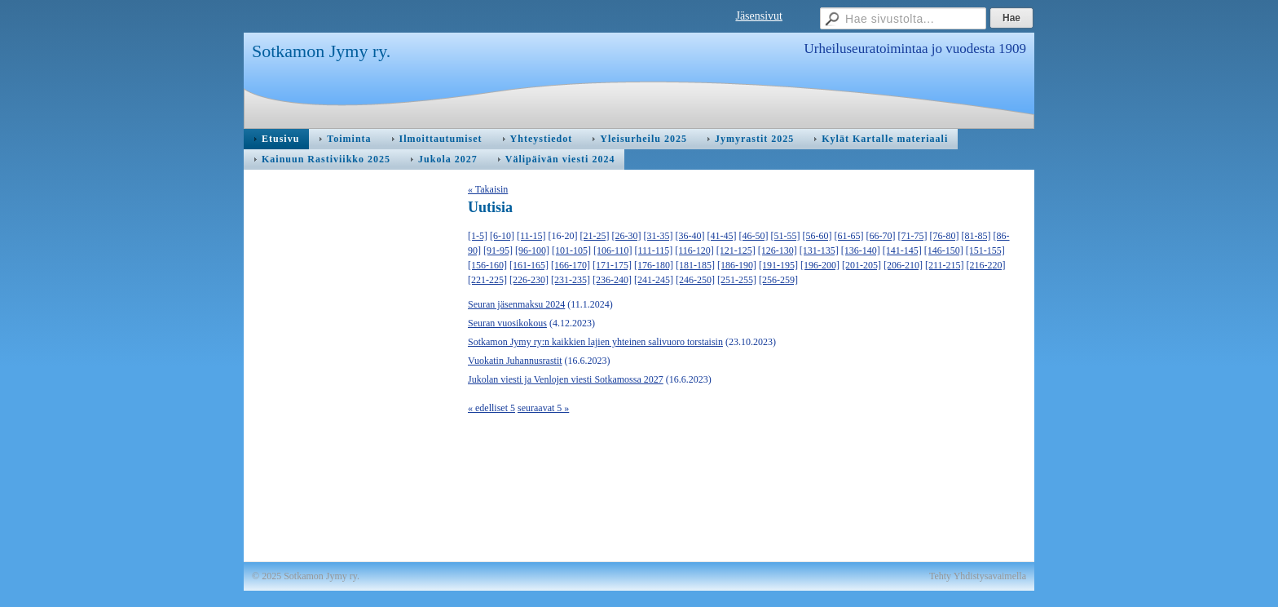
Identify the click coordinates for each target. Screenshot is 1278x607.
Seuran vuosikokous (507, 323)
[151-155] (985, 250)
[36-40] (690, 235)
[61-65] (849, 235)
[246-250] (695, 280)
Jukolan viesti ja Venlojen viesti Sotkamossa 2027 (565, 379)
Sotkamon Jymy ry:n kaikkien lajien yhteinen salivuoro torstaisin (595, 342)
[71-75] (913, 235)
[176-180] (653, 265)
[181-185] (695, 265)
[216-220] (986, 265)
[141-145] (902, 250)
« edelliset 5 (491, 408)
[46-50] (754, 235)
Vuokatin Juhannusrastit (515, 360)
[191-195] (778, 265)
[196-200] (820, 265)
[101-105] (571, 250)
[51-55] (785, 235)
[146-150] (943, 250)
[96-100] (532, 250)
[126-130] (777, 250)
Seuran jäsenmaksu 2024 (516, 304)
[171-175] (612, 265)
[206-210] (903, 265)
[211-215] (944, 265)
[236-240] (612, 280)
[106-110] (612, 250)
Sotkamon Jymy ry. (321, 51)
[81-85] (976, 235)
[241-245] (653, 280)
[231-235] (570, 280)
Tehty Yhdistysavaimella (977, 576)
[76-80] (944, 235)
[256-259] (778, 280)
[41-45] (722, 235)
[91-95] (498, 250)
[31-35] (658, 235)
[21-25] (595, 235)
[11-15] (531, 235)
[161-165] (529, 265)
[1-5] (477, 235)
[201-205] (861, 265)
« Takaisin (488, 189)
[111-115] (654, 250)
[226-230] (529, 280)
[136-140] (860, 250)
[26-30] (626, 235)
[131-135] (819, 250)
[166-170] (570, 265)
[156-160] (487, 265)
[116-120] (694, 250)
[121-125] (736, 250)
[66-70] (881, 235)
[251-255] (736, 280)
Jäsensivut (758, 16)
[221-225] (487, 280)
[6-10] (502, 235)
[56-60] (817, 235)
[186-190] (736, 265)
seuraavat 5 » (543, 408)
